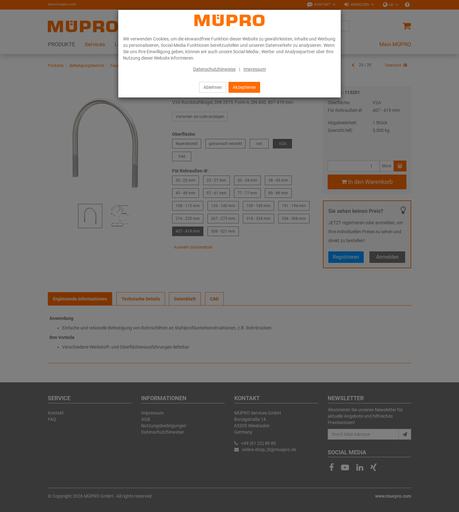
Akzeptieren (244, 87)
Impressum (255, 69)
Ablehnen (212, 87)
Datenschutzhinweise (214, 69)
